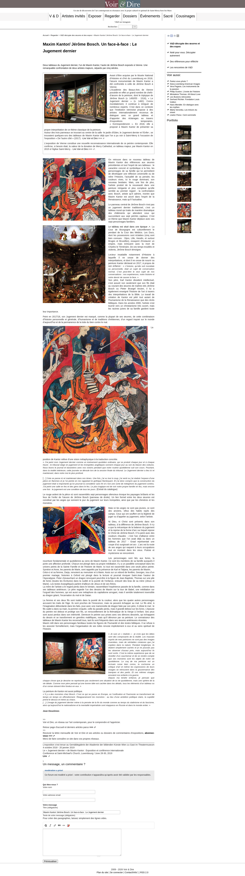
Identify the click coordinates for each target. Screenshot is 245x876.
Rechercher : (113, 27)
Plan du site (102, 872)
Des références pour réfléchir (184, 61)
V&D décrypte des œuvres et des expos (76, 35)
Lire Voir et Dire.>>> (82, 149)
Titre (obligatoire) (50, 807)
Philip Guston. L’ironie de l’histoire (185, 91)
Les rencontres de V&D (181, 67)
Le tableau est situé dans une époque (127, 226)
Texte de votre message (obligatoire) (59, 815)
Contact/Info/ (131, 872)
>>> (91, 727)
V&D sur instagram (122, 22)
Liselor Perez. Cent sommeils (183, 115)
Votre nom (47, 787)
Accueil (46, 35)
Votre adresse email (51, 795)
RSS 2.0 (144, 872)
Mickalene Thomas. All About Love (185, 94)
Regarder (54, 35)
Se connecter (116, 872)
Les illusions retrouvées (180, 97)
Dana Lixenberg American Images (185, 84)
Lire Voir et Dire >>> (92, 138)
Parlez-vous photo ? (179, 81)
